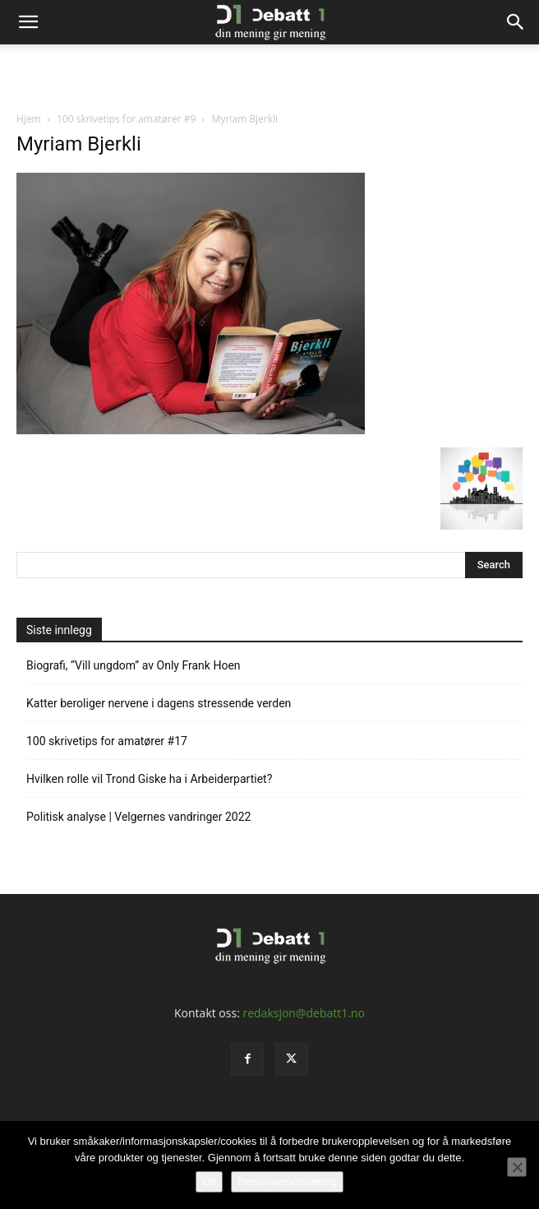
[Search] (516, 22)
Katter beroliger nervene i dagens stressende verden (158, 703)
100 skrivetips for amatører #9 (126, 119)
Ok (209, 1181)
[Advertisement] (269, 73)
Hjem (28, 119)
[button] (28, 22)
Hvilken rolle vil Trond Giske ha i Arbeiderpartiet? (149, 778)
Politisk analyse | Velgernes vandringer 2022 (138, 816)
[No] (517, 1167)
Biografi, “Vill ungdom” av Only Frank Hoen (133, 665)
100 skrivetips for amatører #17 (106, 741)
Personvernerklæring (287, 1181)
